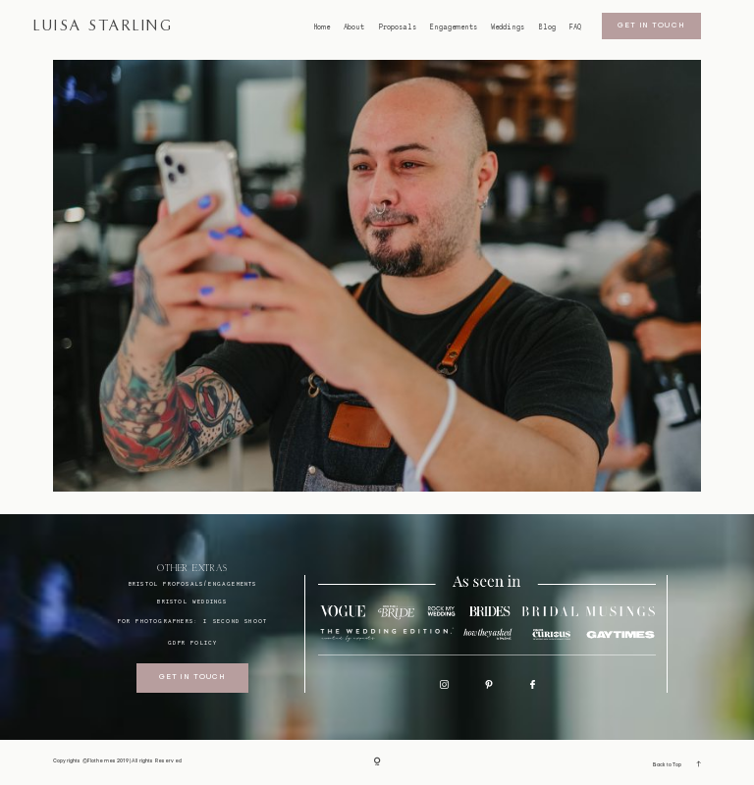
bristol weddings (192, 601)
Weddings (507, 27)
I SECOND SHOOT (235, 620)
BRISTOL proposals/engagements (193, 583)
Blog (547, 27)
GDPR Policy (192, 642)
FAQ (575, 27)
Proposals (397, 27)
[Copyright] (377, 762)
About (354, 27)
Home (322, 27)
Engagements (453, 27)
